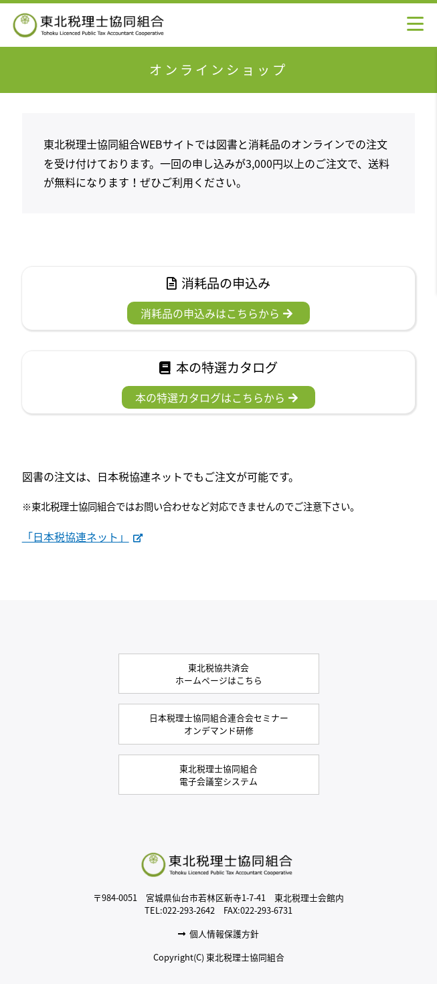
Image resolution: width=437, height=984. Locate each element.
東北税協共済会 (219, 673)
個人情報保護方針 (218, 933)
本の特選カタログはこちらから (216, 397)
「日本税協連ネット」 (82, 536)
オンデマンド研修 (219, 723)
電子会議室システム (219, 774)
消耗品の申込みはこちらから (216, 313)
